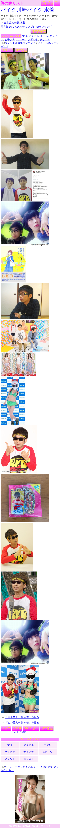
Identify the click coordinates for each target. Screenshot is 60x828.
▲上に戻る (20, 732)
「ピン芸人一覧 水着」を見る (22, 722)
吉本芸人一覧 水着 (14, 22)
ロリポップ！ (43, 826)
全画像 (17, 728)
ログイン (56, 3)
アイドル (34, 36)
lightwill (26, 826)
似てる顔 (21, 50)
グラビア (10, 752)
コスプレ (30, 26)
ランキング (50, 3)
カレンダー (31, 728)
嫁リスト (44, 3)
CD (17, 26)
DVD (11, 26)
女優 (24, 36)
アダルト (33, 39)
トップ (6, 728)
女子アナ (10, 39)
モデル (44, 36)
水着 (22, 26)
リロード (7, 50)
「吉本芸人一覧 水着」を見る (22, 717)
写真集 (4, 26)
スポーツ (21, 39)
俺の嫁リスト (12, 3)
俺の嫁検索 (39, 31)
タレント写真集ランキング (20, 43)
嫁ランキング (44, 26)
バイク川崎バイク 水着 (27, 10)
